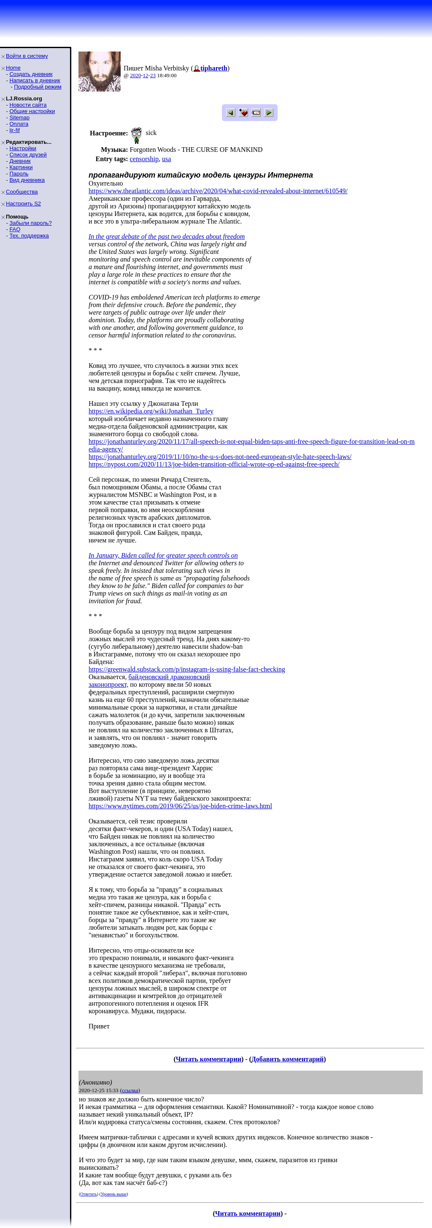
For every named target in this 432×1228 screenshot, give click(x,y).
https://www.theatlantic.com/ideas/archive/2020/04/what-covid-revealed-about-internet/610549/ (218, 190)
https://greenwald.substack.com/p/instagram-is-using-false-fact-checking (187, 669)
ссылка (130, 1090)
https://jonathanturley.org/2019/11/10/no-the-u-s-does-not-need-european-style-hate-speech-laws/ (220, 456)
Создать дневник (30, 74)
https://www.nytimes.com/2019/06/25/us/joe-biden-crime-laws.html (180, 806)
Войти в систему (27, 56)
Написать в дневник (34, 80)
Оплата (18, 124)
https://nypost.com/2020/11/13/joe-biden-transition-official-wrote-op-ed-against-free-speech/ (214, 464)
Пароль (18, 173)
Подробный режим (37, 87)
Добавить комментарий (287, 1059)
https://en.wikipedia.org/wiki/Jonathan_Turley (151, 411)
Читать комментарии (208, 1059)
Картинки (20, 167)
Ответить (88, 1194)
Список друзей (27, 154)
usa (166, 158)
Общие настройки (32, 111)
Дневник (19, 161)
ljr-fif (14, 130)
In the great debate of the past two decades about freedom (167, 236)
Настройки (22, 148)
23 (153, 75)
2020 (135, 75)
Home (13, 68)
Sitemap (19, 117)
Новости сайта (27, 105)
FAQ (14, 229)
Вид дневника (27, 180)
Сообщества (22, 192)
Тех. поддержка (29, 235)
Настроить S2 (23, 203)
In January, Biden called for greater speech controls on (163, 555)
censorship (144, 158)
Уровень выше (114, 1194)
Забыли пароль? (30, 223)
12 (145, 75)
